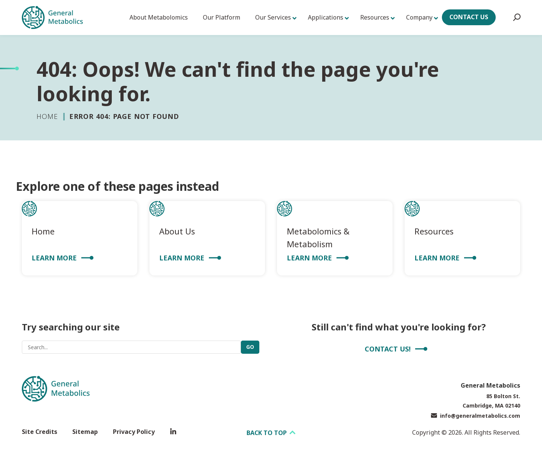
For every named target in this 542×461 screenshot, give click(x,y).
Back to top (271, 433)
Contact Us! (388, 348)
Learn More (54, 257)
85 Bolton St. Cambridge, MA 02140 (491, 401)
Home (47, 116)
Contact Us (468, 17)
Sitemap (85, 432)
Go (250, 346)
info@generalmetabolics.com (475, 415)
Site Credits (39, 432)
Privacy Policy (134, 432)
